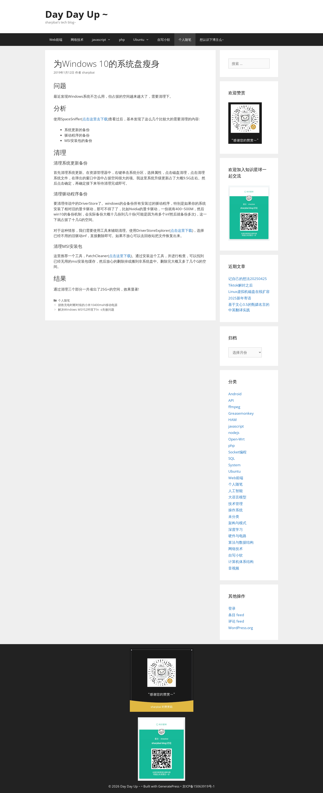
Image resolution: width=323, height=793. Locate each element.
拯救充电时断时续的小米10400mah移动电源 (87, 305)
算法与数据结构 (241, 542)
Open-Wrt (236, 439)
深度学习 (235, 529)
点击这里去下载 (95, 119)
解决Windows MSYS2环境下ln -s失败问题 (86, 309)
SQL (231, 458)
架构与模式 (237, 522)
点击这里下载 (181, 230)
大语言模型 (237, 497)
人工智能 (235, 490)
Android (234, 393)
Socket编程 (237, 452)
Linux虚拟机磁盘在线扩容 (249, 291)
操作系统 (235, 510)
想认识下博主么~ (212, 39)
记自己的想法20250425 (247, 278)
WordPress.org (240, 627)
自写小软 (163, 39)
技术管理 (235, 503)
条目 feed (236, 614)
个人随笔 (185, 39)
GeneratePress (168, 786)
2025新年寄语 (239, 298)
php (122, 39)
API (231, 400)
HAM (232, 419)
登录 (232, 608)
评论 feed (236, 621)
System (234, 464)
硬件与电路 (237, 535)
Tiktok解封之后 (240, 285)
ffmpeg (234, 406)
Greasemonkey (241, 413)
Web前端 (55, 39)
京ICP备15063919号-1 (198, 786)
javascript (103, 39)
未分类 (233, 516)
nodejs (233, 432)
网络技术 (77, 39)
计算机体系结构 (241, 561)
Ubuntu (143, 39)
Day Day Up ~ (76, 14)
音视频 (233, 568)
